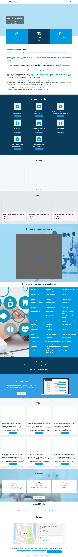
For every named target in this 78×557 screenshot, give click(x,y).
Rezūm (63, 344)
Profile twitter (50, 510)
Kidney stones (34, 315)
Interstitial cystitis (66, 302)
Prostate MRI (34, 344)
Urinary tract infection (51, 291)
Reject (23, 551)
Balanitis (64, 329)
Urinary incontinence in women (69, 334)
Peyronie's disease (66, 332)
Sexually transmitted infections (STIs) (53, 347)
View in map (24, 533)
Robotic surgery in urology (37, 302)
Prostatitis (33, 291)
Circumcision (65, 297)
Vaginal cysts (34, 355)
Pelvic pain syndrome (51, 334)
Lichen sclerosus (34, 332)
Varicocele (48, 299)
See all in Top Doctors (39, 497)
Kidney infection (34, 329)
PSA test (33, 341)
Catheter (48, 320)
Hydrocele (48, 304)
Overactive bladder (50, 294)
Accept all (54, 551)
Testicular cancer (50, 332)
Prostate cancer (65, 291)
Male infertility (34, 346)
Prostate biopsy (50, 324)
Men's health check (35, 294)
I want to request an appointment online (39, 369)
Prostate (32, 334)
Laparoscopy (65, 307)
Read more (17, 116)
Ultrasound (64, 304)
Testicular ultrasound (67, 341)
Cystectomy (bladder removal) (53, 315)
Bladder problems (35, 337)
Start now (21, 393)
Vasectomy (33, 299)
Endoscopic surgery (35, 304)
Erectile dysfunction (51, 297)
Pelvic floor (48, 326)
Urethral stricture (66, 350)
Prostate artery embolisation (53, 341)
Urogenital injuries (50, 302)
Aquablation (33, 289)
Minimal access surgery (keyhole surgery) (67, 338)
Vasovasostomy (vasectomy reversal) (68, 320)
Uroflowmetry (49, 329)
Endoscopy (33, 307)
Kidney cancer (49, 311)
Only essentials (39, 551)
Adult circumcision (35, 326)
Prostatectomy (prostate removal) (67, 316)
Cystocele (33, 350)
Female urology (49, 344)
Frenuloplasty (49, 337)
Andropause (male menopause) (50, 308)
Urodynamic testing (35, 311)
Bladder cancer (49, 289)
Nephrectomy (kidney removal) (38, 320)
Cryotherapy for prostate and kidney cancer (53, 351)
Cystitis (63, 326)
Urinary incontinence (67, 299)
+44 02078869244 (46, 531)
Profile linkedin (24, 510)
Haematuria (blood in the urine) (67, 312)
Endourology (33, 324)
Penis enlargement (66, 324)
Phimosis (64, 294)
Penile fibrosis (65, 346)
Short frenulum (34, 297)
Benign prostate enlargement (68, 289)
